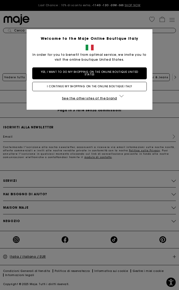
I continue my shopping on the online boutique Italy (89, 86)
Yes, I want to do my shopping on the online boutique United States (89, 73)
